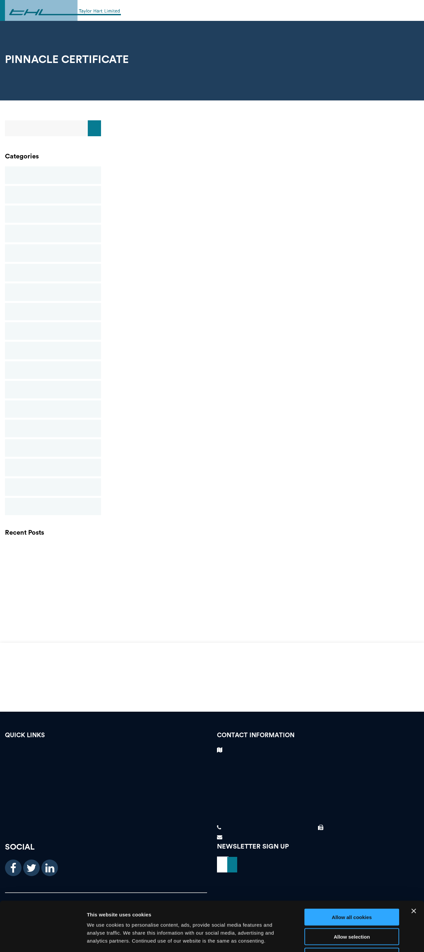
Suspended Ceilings (53, 467)
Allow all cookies (352, 870)
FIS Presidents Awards (53, 610)
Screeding (53, 428)
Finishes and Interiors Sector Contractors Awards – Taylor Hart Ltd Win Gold (53, 595)
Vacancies (106, 751)
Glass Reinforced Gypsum (53, 253)
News (53, 312)
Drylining (53, 233)
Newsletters (53, 331)
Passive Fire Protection (53, 370)
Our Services (106, 786)
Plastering (53, 389)
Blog (53, 175)
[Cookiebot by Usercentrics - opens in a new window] (43, 939)
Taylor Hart (53, 487)
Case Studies (53, 195)
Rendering (53, 409)
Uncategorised (53, 506)
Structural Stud (53, 448)
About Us (106, 798)
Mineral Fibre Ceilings (53, 292)
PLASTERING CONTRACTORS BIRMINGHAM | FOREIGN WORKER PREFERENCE (53, 550)
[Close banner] (413, 864)
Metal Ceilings (53, 272)
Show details (347, 939)
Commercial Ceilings (53, 214)
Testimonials (106, 763)
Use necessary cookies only (352, 910)
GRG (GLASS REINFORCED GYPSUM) (53, 565)
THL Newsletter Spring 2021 (53, 579)
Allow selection (352, 890)
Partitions (53, 350)
